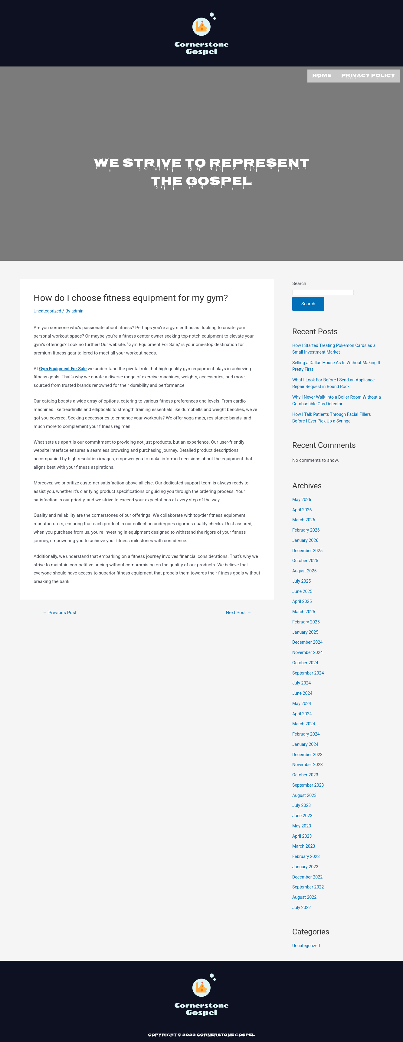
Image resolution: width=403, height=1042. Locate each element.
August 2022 (305, 896)
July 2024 (302, 682)
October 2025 (305, 559)
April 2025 (302, 600)
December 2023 (308, 753)
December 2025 (308, 549)
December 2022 (308, 876)
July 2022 (302, 906)
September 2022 (309, 886)
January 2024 (306, 743)
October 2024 (305, 661)
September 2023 (309, 784)
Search (299, 282)
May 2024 (302, 702)
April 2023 (302, 835)
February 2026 (306, 529)
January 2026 (306, 539)
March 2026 (304, 519)
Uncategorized (48, 310)
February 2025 (306, 620)
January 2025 (306, 631)
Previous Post (61, 611)
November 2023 (308, 763)
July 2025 (302, 580)
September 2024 (309, 672)
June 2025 (302, 590)
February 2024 (306, 733)
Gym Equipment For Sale (64, 367)
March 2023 (304, 845)
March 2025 (304, 610)
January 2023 (306, 865)
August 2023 (305, 794)
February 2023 (306, 855)
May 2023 (302, 824)
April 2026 (302, 508)
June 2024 (302, 692)
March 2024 (304, 723)
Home (322, 75)
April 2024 (302, 712)
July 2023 (302, 804)
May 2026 (302, 498)
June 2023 (302, 814)
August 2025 (305, 570)
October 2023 (305, 774)
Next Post (237, 611)
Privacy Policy (368, 75)
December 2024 (308, 641)
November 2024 (308, 651)
